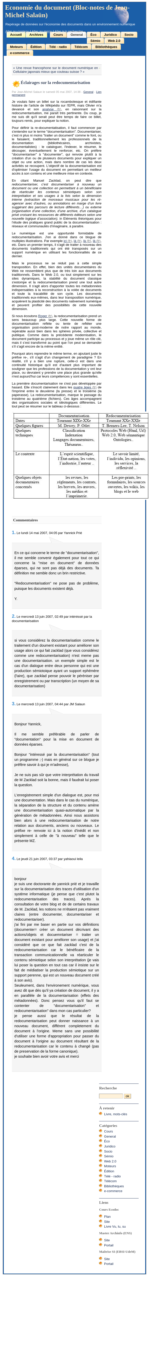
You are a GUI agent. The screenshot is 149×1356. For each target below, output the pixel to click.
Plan (107, 1216)
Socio (128, 35)
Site (107, 1222)
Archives (36, 35)
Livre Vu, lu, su (115, 1226)
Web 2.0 (114, 41)
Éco (93, 35)
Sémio (95, 41)
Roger (42, 316)
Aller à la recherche (68, 31)
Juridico (110, 35)
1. (14, 532)
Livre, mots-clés (115, 1114)
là (75, 241)
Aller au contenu (17, 31)
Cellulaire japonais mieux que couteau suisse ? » (49, 72)
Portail (109, 1245)
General (76, 35)
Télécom (81, 47)
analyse (48, 109)
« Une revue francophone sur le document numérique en (55, 68)
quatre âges (82, 387)
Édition (36, 47)
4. (14, 858)
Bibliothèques (106, 47)
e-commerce (20, 53)
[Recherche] (111, 1096)
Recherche (108, 1088)
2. (14, 616)
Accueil (16, 35)
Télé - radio (58, 47)
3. (14, 703)
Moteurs (16, 47)
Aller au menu (42, 31)
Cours (58, 35)
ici (65, 241)
